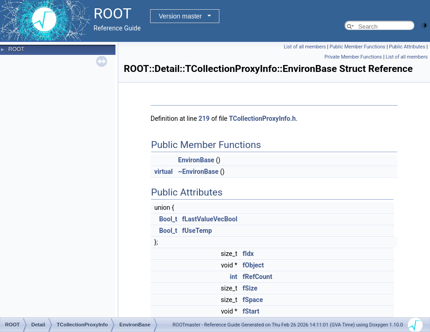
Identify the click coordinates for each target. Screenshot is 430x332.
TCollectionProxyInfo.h (262, 118)
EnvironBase (196, 160)
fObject (253, 265)
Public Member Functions (358, 47)
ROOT (16, 49)
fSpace (252, 299)
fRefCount (257, 276)
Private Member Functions (353, 57)
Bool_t (168, 219)
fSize (249, 288)
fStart (250, 311)
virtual (163, 171)
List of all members (305, 47)
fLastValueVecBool (209, 219)
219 (204, 118)
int (233, 276)
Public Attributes (407, 47)
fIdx (248, 253)
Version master (180, 16)
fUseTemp (197, 230)
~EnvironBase (198, 171)
